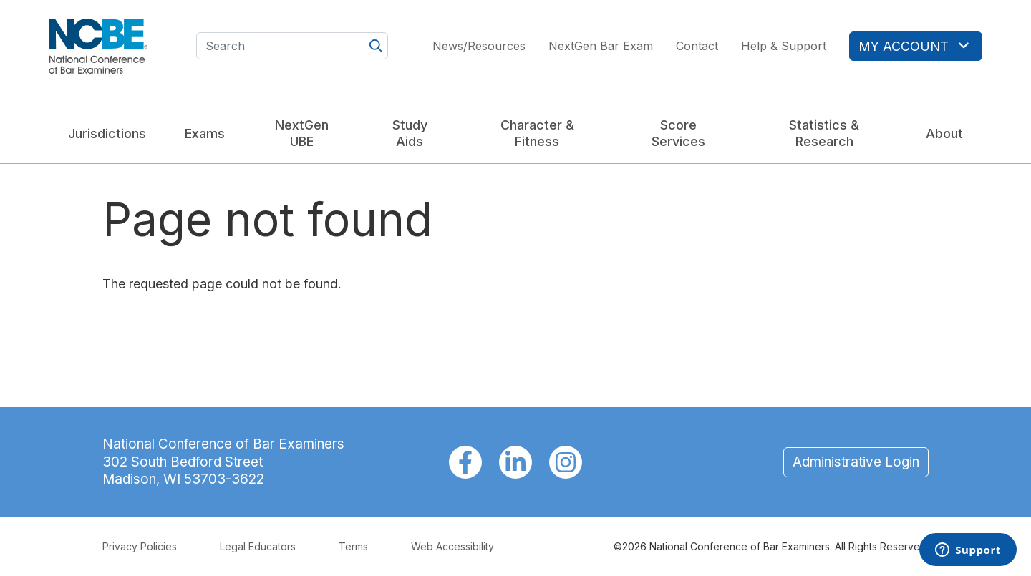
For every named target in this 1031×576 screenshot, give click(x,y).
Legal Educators (258, 546)
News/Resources (479, 46)
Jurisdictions (107, 133)
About (944, 133)
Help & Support (783, 46)
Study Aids (409, 133)
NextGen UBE (302, 133)
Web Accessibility (452, 546)
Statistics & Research (824, 133)
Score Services (678, 133)
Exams (205, 133)
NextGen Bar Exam (600, 46)
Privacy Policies (139, 546)
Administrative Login (856, 462)
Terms (353, 546)
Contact (697, 46)
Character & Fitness (537, 133)
